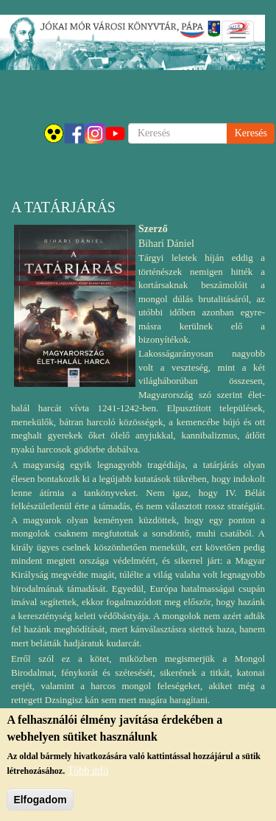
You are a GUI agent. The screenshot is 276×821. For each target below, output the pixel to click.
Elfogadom (39, 800)
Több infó (88, 770)
